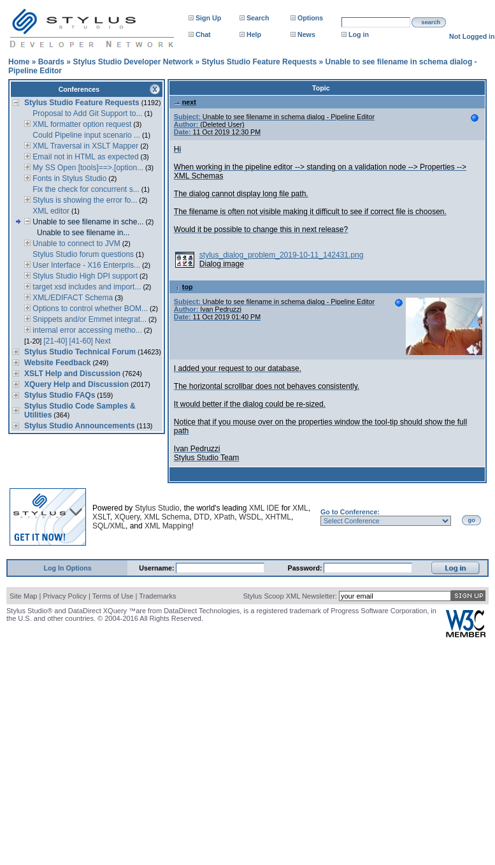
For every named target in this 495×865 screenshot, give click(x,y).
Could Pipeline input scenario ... (85, 135)
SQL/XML (109, 525)
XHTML (278, 516)
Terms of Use (113, 596)
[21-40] (55, 341)
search (430, 22)
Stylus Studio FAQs (59, 395)
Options (310, 18)
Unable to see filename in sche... (87, 221)
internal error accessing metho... (86, 330)
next (185, 102)
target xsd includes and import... (86, 286)
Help (254, 34)
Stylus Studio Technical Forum (80, 351)
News (306, 34)
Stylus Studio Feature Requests (259, 61)
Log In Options (68, 568)
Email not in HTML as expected (85, 156)
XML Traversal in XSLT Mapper (84, 146)
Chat (203, 34)
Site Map (23, 596)
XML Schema (167, 516)
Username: (157, 568)
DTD (202, 516)
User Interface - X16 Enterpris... (85, 265)
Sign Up (208, 18)
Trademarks (157, 596)
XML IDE (264, 508)
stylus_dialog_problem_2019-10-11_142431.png (281, 255)
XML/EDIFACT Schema (72, 297)
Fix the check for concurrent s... (85, 189)
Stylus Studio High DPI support (84, 276)
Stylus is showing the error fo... (84, 200)
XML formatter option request (81, 124)
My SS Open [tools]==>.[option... (87, 167)
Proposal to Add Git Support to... (86, 113)
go (471, 520)
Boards (51, 61)
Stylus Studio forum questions (82, 254)
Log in (358, 34)
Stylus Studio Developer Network (133, 61)
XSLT (101, 516)
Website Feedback (57, 362)
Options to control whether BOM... (89, 308)
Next (103, 341)
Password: (306, 568)
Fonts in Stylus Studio (68, 178)
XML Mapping (168, 525)
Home (18, 61)
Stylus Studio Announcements (79, 425)
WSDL (250, 516)
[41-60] (81, 341)
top (183, 287)
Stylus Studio (157, 508)
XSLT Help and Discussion (72, 373)
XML (300, 508)
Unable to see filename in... (83, 232)
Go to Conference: (350, 512)
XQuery (127, 516)
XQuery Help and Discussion (76, 384)
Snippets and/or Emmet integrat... (89, 319)
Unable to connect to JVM (75, 243)
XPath (224, 516)
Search (258, 18)
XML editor (50, 211)
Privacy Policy (64, 596)
